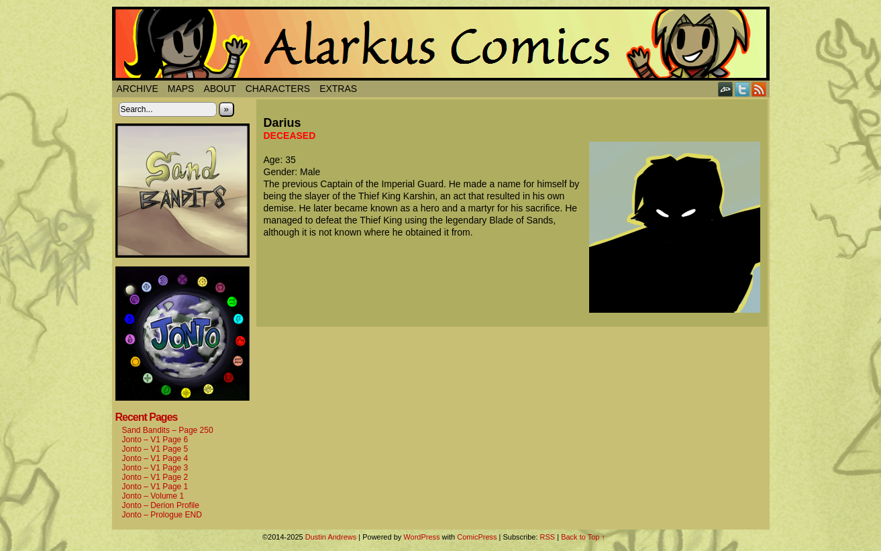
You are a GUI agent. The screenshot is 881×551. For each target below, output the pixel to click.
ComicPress (477, 537)
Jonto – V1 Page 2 (155, 477)
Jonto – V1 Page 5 (155, 449)
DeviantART (725, 89)
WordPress (421, 537)
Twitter (742, 89)
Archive (137, 88)
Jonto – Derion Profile (160, 505)
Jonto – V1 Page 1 (155, 486)
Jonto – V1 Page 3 (155, 467)
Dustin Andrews (330, 537)
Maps (181, 88)
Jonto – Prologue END (162, 514)
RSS (759, 89)
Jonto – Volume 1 (153, 496)
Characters (278, 88)
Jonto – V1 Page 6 (155, 439)
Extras (338, 88)
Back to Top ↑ (583, 537)
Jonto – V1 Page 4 (155, 458)
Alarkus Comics (441, 44)
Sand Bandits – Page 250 (167, 430)
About (219, 88)
